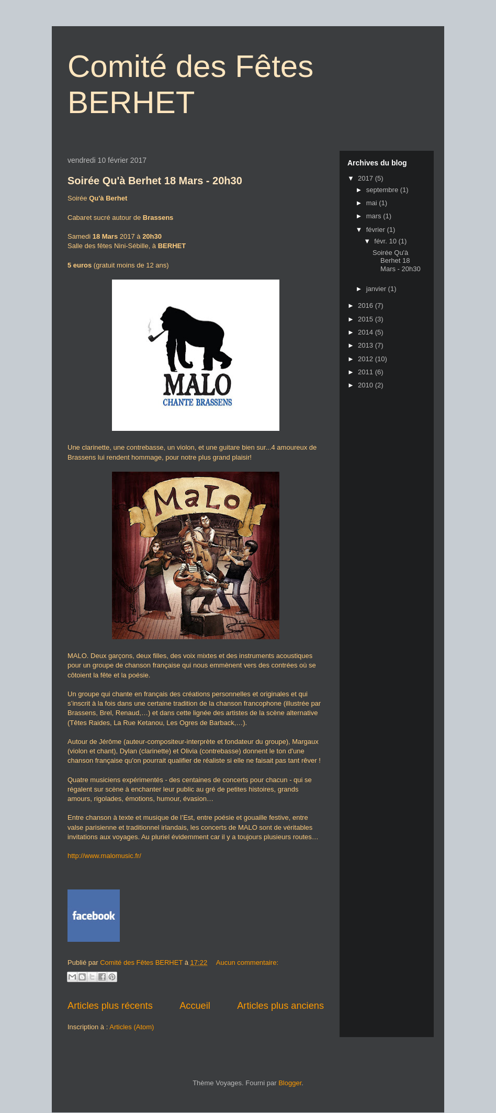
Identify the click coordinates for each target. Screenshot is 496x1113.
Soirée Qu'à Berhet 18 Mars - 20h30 (154, 180)
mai (372, 203)
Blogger (289, 1083)
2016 (366, 305)
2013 (366, 345)
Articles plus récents (110, 1005)
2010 (366, 385)
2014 (366, 332)
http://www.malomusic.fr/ (104, 856)
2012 (366, 359)
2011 (366, 372)
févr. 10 (386, 241)
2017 (366, 178)
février (376, 229)
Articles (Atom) (131, 1027)
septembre (383, 190)
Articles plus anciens (280, 1005)
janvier (377, 289)
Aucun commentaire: (247, 962)
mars (375, 216)
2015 (366, 319)
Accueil (194, 1005)
